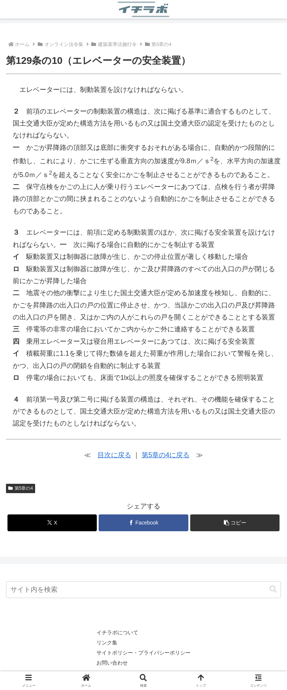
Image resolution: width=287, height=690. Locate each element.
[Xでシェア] (52, 522)
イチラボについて (117, 632)
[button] (235, 522)
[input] (143, 589)
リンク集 (106, 643)
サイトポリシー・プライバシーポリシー (143, 653)
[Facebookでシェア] (143, 522)
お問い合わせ (112, 663)
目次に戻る (114, 455)
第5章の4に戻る (165, 455)
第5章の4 (20, 488)
